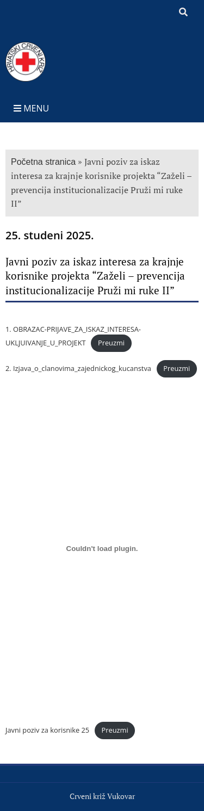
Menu (31, 108)
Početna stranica (43, 161)
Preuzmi (111, 343)
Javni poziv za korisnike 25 (47, 730)
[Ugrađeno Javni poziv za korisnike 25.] (102, 549)
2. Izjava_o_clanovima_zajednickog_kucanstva (78, 368)
